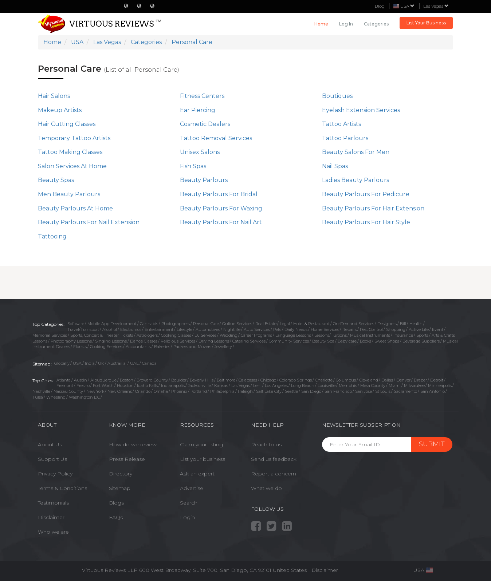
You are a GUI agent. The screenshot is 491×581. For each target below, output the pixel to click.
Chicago (268, 380)
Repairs (349, 329)
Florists (80, 346)
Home (321, 24)
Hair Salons (54, 95)
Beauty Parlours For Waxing (221, 208)
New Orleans (119, 391)
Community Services (289, 341)
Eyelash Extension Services (361, 110)
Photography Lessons (71, 341)
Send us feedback (273, 459)
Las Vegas (436, 6)
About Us (50, 444)
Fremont (64, 385)
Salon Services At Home (72, 166)
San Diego (311, 391)
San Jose (363, 391)
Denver (403, 380)
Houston (125, 385)
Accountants (138, 346)
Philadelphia (222, 391)
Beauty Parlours (204, 180)
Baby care (347, 341)
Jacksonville (199, 385)
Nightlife (231, 329)
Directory (120, 473)
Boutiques (337, 95)
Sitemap (119, 488)
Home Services (325, 329)
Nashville (41, 391)
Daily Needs (295, 329)
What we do (266, 488)
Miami (395, 385)
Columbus (346, 380)
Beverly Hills (201, 380)
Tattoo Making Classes (70, 152)
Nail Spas (335, 166)
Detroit (436, 380)
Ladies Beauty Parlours (355, 180)
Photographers (175, 323)
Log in (346, 24)
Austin (80, 380)
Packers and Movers (192, 346)
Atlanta (63, 380)
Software (75, 323)
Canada (149, 363)
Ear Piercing (197, 110)
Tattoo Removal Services (216, 138)
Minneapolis (440, 385)
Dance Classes (143, 341)
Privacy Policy (55, 473)
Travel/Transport (83, 329)
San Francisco (338, 391)
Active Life (419, 329)
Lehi (257, 385)
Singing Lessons (111, 341)
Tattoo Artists (341, 123)
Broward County (152, 380)
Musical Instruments (370, 335)
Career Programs (256, 335)
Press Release (127, 459)
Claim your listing (201, 444)
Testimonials (53, 502)
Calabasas (248, 380)
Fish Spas (193, 166)
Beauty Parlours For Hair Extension (373, 208)
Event (437, 329)
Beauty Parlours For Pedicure (365, 194)
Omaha (161, 391)
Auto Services (257, 329)
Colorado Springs (295, 380)
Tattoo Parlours (345, 138)
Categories (376, 24)
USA (77, 363)
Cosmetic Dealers (205, 123)
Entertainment (159, 329)
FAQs (116, 517)
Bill (403, 323)
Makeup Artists (60, 110)
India (90, 363)
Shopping (395, 329)
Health (416, 323)
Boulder (178, 380)
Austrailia (117, 363)
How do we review (133, 444)
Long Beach (302, 385)
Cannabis (149, 323)
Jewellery (223, 346)
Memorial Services (49, 335)
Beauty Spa (323, 341)
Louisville (326, 385)
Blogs (116, 502)
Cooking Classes (176, 335)
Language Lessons (293, 335)
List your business (202, 459)
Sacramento (405, 391)
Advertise (191, 488)
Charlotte (324, 380)
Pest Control (371, 329)
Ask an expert (197, 473)
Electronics (130, 329)
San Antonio (432, 391)
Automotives (208, 329)
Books (365, 341)
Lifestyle (184, 329)
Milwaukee (414, 385)
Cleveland (368, 380)
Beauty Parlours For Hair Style (366, 222)
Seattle (291, 391)
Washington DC (84, 397)
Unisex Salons (200, 152)
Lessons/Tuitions (330, 335)
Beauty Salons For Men (355, 152)
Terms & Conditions (62, 488)
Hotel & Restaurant (311, 323)
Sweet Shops (386, 341)
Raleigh (245, 391)
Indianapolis (173, 385)
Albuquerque (103, 380)
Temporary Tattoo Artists (74, 138)
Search (188, 502)
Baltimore (226, 380)
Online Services (237, 323)
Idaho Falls (147, 385)
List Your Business (426, 22)
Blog (380, 6)
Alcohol (109, 329)
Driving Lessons (214, 341)
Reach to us (266, 444)
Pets (277, 329)
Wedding (228, 335)
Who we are (53, 532)
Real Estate (265, 323)
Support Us (52, 459)
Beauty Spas (56, 180)
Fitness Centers (202, 95)
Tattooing (52, 236)
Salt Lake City (269, 391)
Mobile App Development (112, 323)
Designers (387, 323)
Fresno (83, 385)
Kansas (221, 385)
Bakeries (162, 346)
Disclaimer (51, 517)
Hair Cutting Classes (66, 123)
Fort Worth (103, 385)
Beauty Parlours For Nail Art (221, 222)
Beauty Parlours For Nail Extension (89, 222)
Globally (62, 363)
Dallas (387, 380)
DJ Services (205, 335)
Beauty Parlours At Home (75, 208)
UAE (134, 363)
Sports (422, 335)
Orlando (142, 391)
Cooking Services (106, 346)
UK (101, 363)
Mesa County (372, 385)
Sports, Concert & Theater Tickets (101, 335)
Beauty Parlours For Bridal (219, 194)
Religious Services (178, 341)
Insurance (403, 335)
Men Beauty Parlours (69, 194)
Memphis (348, 385)
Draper (420, 380)
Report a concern (273, 473)
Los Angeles (276, 385)
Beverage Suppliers (421, 341)
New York (95, 391)
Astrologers (147, 335)
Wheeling (56, 397)
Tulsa (37, 397)
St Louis (382, 391)
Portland (198, 391)
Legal (285, 323)
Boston (126, 380)
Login (187, 517)
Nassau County (68, 391)
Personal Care (206, 323)
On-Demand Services (353, 323)
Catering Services (249, 341)
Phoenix (179, 391)
